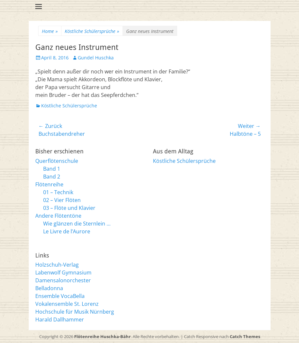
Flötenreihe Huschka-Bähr (102, 336)
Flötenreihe (49, 184)
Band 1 (51, 168)
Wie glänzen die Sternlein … (76, 223)
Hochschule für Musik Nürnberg (74, 311)
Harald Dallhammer (59, 319)
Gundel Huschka (96, 58)
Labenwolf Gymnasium (63, 272)
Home (50, 31)
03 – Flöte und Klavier (69, 207)
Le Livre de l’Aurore (66, 231)
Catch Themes (245, 336)
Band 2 (51, 176)
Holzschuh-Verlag (57, 264)
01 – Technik (58, 192)
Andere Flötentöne (58, 215)
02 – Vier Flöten (62, 200)
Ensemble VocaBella (60, 296)
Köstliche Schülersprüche (92, 31)
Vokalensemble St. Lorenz (67, 303)
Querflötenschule (56, 160)
